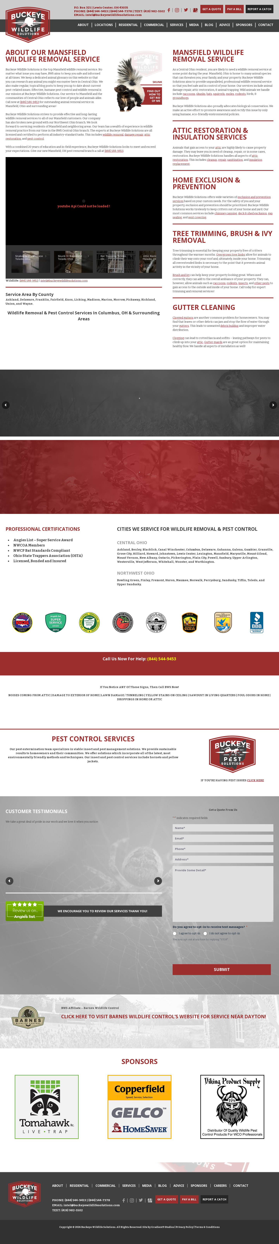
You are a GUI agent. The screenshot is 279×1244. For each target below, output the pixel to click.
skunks (200, 94)
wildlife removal (113, 134)
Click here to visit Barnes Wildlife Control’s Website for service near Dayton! (163, 1016)
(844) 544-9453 (97, 11)
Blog (209, 25)
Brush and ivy (181, 275)
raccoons (189, 94)
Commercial (154, 25)
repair (222, 160)
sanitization (235, 160)
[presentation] (202, 952)
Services (176, 25)
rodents (240, 94)
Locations (104, 25)
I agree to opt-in (189, 933)
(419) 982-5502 (154, 11)
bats (209, 94)
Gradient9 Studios (162, 1227)
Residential (128, 25)
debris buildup (229, 326)
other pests (262, 283)
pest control (35, 138)
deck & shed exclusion (252, 213)
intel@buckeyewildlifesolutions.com (113, 15)
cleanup (212, 160)
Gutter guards (213, 342)
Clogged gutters (183, 317)
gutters (184, 326)
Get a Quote (211, 9)
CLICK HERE (255, 780)
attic (218, 147)
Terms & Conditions (207, 1227)
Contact (265, 25)
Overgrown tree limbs (230, 254)
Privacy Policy (184, 1227)
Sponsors (244, 25)
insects (243, 283)
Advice (224, 25)
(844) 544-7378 (121, 11)
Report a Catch (259, 9)
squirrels (219, 94)
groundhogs (181, 98)
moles (230, 94)
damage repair (134, 134)
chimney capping (225, 213)
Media (194, 25)
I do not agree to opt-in (224, 933)
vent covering (197, 217)
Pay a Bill (234, 9)
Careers (220, 1185)
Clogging (178, 338)
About (83, 25)
